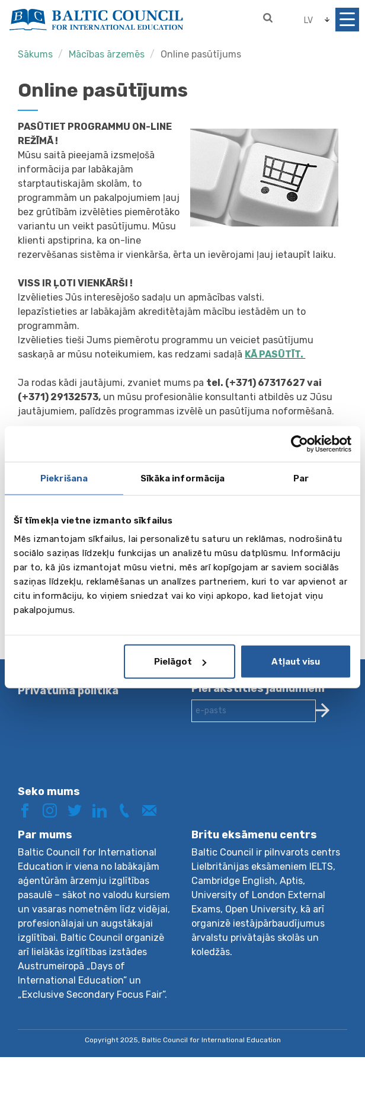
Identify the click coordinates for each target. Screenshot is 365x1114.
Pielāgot (180, 661)
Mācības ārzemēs (107, 54)
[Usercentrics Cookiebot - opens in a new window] (299, 443)
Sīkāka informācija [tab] (182, 478)
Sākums (35, 54)
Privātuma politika (68, 690)
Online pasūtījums (201, 54)
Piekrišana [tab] (64, 478)
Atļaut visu (295, 661)
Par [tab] (301, 478)
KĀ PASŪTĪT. (275, 354)
